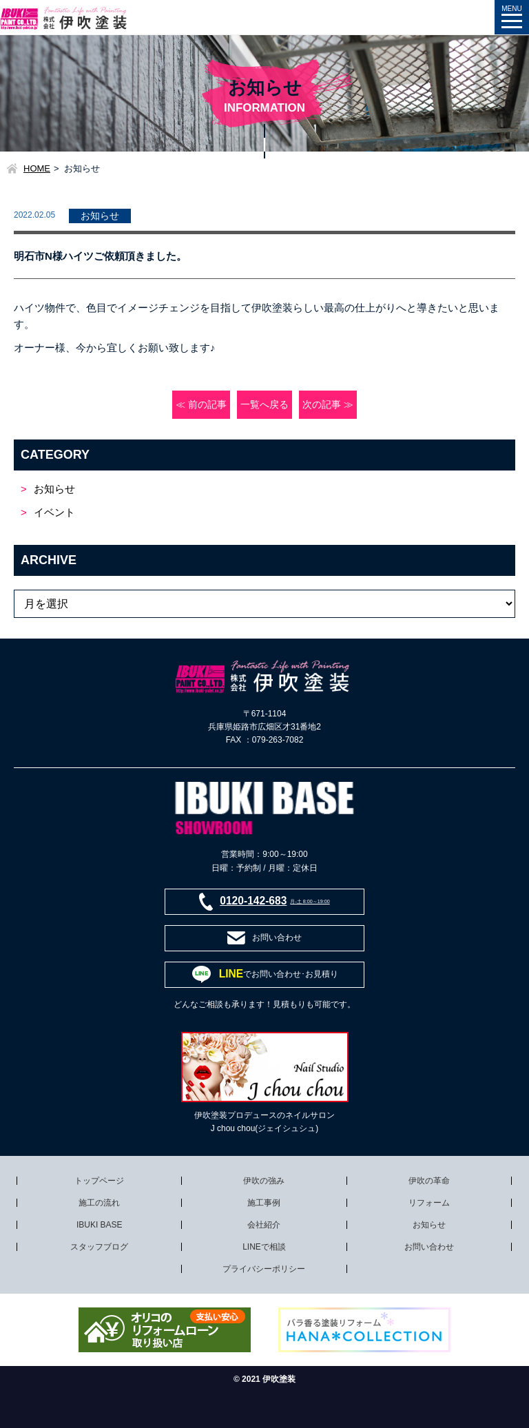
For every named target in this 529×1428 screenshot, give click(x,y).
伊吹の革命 (429, 1181)
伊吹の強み (263, 1181)
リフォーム (429, 1203)
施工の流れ (99, 1203)
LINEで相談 (264, 1247)
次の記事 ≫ (327, 405)
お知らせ (54, 489)
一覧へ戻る (264, 405)
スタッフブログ (99, 1247)
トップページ (99, 1181)
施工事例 (263, 1203)
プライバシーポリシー (263, 1269)
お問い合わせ (429, 1247)
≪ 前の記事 (201, 405)
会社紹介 (263, 1225)
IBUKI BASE (99, 1225)
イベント (54, 512)
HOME (36, 168)
